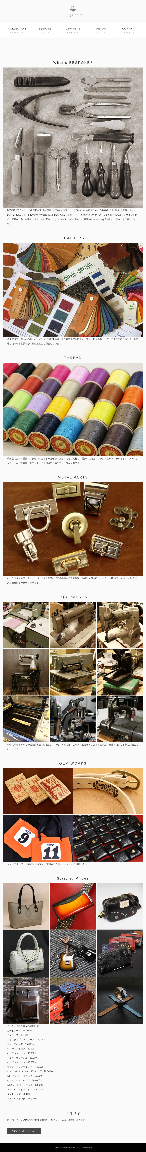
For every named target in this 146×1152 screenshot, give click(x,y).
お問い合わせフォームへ (23, 1131)
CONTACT (129, 30)
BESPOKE (45, 30)
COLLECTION (17, 30)
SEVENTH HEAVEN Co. (70, 1147)
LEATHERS (73, 30)
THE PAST (101, 30)
